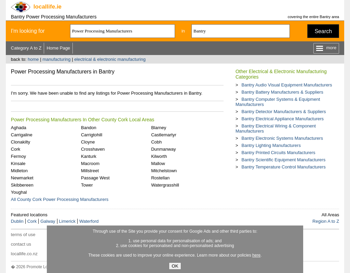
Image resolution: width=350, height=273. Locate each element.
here (256, 255)
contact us (21, 244)
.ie (47, 6)
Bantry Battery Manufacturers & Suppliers (282, 92)
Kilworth (159, 156)
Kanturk (88, 156)
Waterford (89, 221)
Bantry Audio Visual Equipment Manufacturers (286, 84)
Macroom (90, 163)
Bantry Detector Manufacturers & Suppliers (283, 111)
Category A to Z (26, 48)
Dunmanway (163, 149)
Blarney (158, 127)
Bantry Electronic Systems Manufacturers (282, 138)
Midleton (19, 170)
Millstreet (90, 170)
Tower (87, 185)
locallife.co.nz (24, 253)
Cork (15, 149)
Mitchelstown (164, 170)
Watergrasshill (165, 185)
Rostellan (160, 177)
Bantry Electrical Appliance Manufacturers (282, 118)
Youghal (19, 192)
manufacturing (56, 59)
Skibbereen (22, 185)
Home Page (58, 48)
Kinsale (18, 163)
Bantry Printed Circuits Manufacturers (278, 152)
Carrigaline (21, 134)
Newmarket (22, 177)
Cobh (156, 142)
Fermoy (18, 156)
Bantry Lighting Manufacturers (270, 145)
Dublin (17, 221)
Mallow (158, 163)
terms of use (23, 234)
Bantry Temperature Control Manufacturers (283, 166)
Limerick (67, 221)
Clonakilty (20, 142)
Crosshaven (93, 149)
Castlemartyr (163, 134)
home (33, 59)
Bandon (88, 127)
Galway (47, 221)
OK (175, 266)
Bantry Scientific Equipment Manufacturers (283, 159)
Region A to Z (325, 221)
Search (323, 31)
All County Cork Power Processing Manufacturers (59, 199)
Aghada (18, 127)
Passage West (95, 177)
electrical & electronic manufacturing (110, 59)
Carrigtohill (91, 134)
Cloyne (88, 142)
